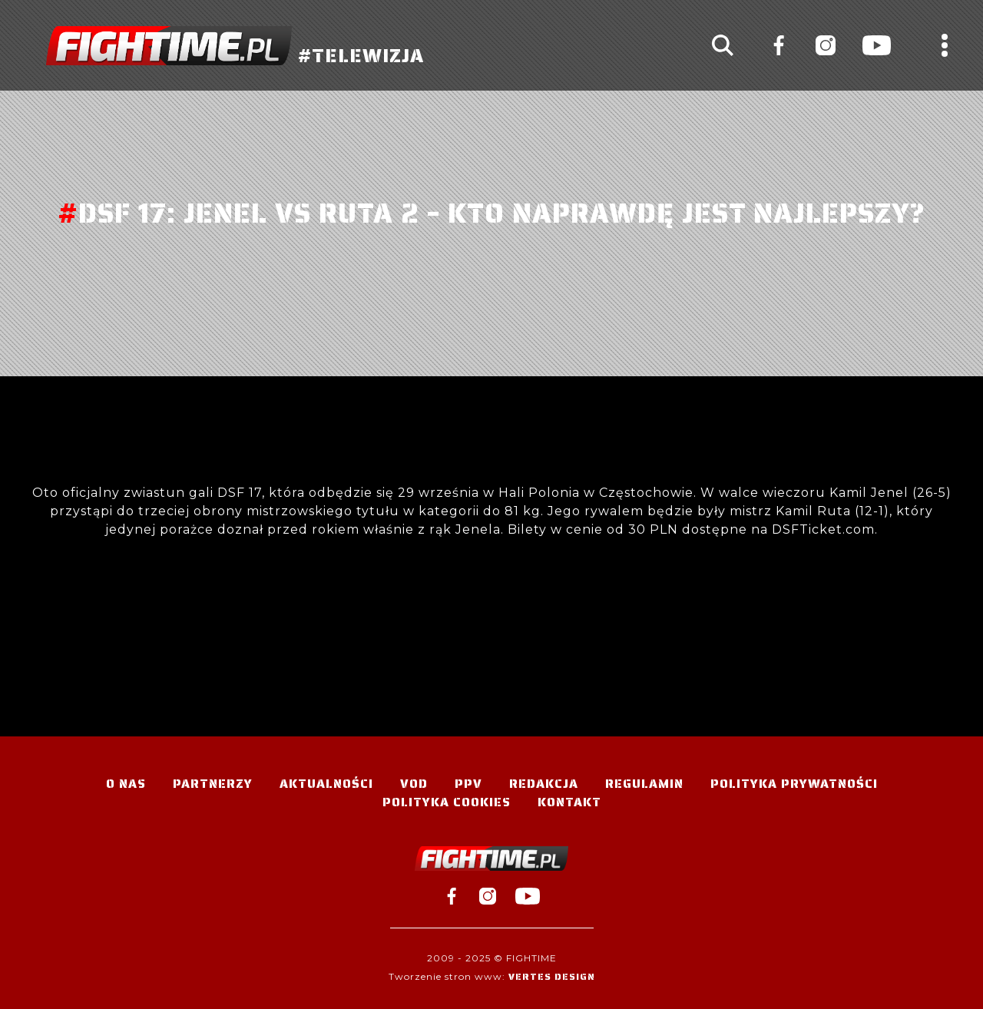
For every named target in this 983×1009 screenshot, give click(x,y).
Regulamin (644, 783)
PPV (468, 783)
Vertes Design (551, 976)
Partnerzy (213, 783)
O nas (126, 783)
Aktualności (326, 783)
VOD (414, 783)
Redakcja (543, 783)
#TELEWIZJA (235, 45)
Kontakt (569, 802)
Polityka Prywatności (794, 783)
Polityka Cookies (446, 802)
